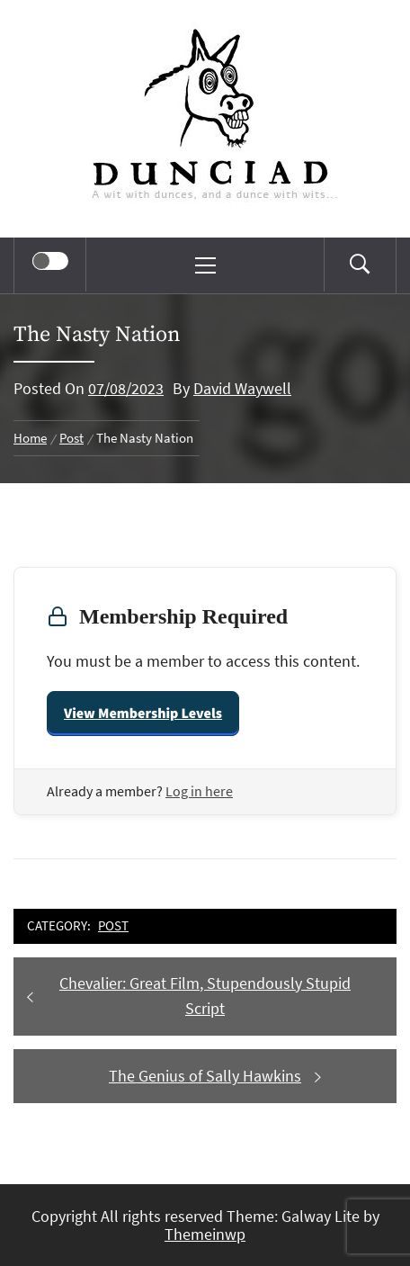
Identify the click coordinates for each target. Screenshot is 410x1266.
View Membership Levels (143, 714)
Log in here (199, 791)
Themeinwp (205, 1234)
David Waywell (242, 388)
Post (113, 925)
